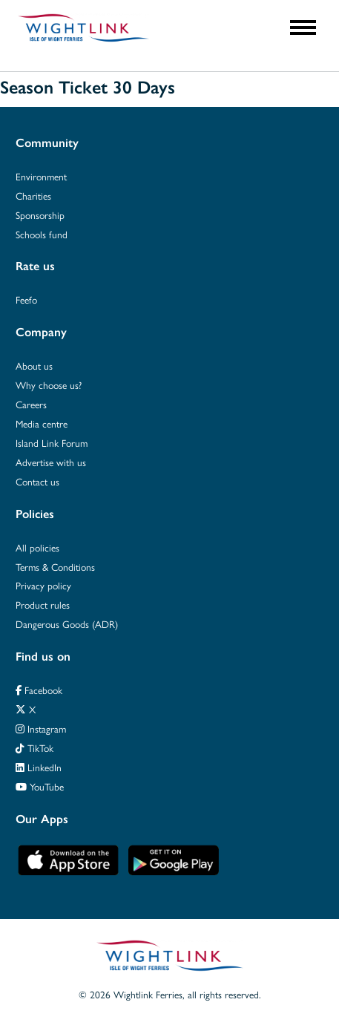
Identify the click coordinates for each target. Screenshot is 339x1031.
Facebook (39, 690)
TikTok (34, 748)
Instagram (41, 728)
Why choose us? (49, 385)
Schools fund (42, 234)
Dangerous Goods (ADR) (67, 624)
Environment (41, 176)
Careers (31, 404)
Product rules (43, 605)
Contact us (37, 481)
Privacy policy (43, 585)
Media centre (42, 423)
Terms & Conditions (55, 567)
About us (34, 366)
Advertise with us (51, 462)
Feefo (26, 299)
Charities (33, 196)
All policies (37, 547)
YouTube (40, 786)
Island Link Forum (52, 443)
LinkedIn (39, 767)
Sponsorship (40, 215)
